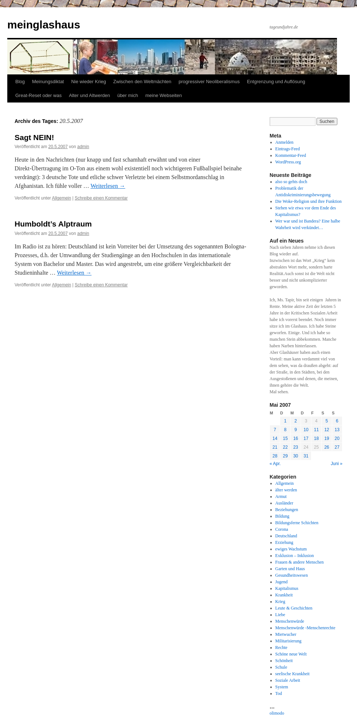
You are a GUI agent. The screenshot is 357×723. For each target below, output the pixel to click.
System (281, 686)
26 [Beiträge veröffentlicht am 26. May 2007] (326, 447)
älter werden (286, 489)
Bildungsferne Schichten (296, 522)
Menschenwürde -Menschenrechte (305, 627)
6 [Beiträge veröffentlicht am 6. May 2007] (337, 421)
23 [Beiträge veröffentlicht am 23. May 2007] (295, 447)
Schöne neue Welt (291, 654)
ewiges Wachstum (291, 549)
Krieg (280, 601)
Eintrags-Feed (287, 148)
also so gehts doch (291, 181)
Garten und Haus (290, 568)
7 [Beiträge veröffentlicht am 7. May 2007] (275, 429)
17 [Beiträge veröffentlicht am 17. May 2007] (305, 438)
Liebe (280, 614)
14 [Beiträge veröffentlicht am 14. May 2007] (274, 438)
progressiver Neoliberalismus (209, 81)
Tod (278, 693)
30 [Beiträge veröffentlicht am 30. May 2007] (295, 456)
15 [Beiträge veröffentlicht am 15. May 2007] (285, 438)
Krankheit (284, 595)
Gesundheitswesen (291, 575)
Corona (281, 529)
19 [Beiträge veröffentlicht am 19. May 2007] (326, 438)
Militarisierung (288, 640)
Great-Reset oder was (38, 95)
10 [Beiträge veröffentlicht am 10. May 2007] (305, 429)
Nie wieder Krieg (88, 81)
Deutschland (286, 535)
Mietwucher (286, 634)
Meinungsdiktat (48, 81)
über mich (127, 95)
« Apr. (275, 463)
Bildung (282, 516)
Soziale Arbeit (287, 680)
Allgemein (61, 198)
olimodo (277, 713)
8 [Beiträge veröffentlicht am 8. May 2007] (285, 429)
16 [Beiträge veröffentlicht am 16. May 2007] (295, 438)
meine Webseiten (163, 95)
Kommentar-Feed (290, 155)
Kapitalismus (286, 588)
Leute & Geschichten (294, 608)
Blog (20, 81)
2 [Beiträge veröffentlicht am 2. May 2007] (295, 421)
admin (83, 146)
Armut (281, 496)
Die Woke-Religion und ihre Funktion (308, 201)
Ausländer (284, 503)
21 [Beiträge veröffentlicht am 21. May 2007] (274, 447)
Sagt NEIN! (34, 137)
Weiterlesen (108, 186)
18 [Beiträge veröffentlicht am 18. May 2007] (316, 438)
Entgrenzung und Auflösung (276, 81)
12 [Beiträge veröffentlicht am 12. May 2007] (326, 429)
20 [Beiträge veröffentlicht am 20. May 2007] (337, 438)
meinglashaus (43, 25)
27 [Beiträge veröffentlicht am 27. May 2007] (337, 447)
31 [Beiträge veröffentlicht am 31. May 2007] (305, 456)
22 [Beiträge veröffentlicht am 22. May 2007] (285, 447)
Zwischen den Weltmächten (142, 81)
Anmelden (284, 142)
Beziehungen (286, 509)
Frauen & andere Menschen (299, 562)
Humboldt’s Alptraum (53, 224)
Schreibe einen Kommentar (101, 198)
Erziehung (284, 542)
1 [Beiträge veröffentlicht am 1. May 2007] (285, 421)
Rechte (281, 647)
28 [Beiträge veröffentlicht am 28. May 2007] (274, 456)
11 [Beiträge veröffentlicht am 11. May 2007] (316, 429)
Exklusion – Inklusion (294, 555)
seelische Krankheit (292, 673)
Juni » (336, 463)
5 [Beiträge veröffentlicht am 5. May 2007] (326, 421)
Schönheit (284, 660)
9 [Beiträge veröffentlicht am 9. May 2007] (295, 429)
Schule (281, 667)
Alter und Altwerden (89, 95)
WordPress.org (288, 162)
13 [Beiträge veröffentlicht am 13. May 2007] (337, 429)
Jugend (281, 581)
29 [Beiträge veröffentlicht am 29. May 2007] (285, 456)
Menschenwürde (289, 621)
